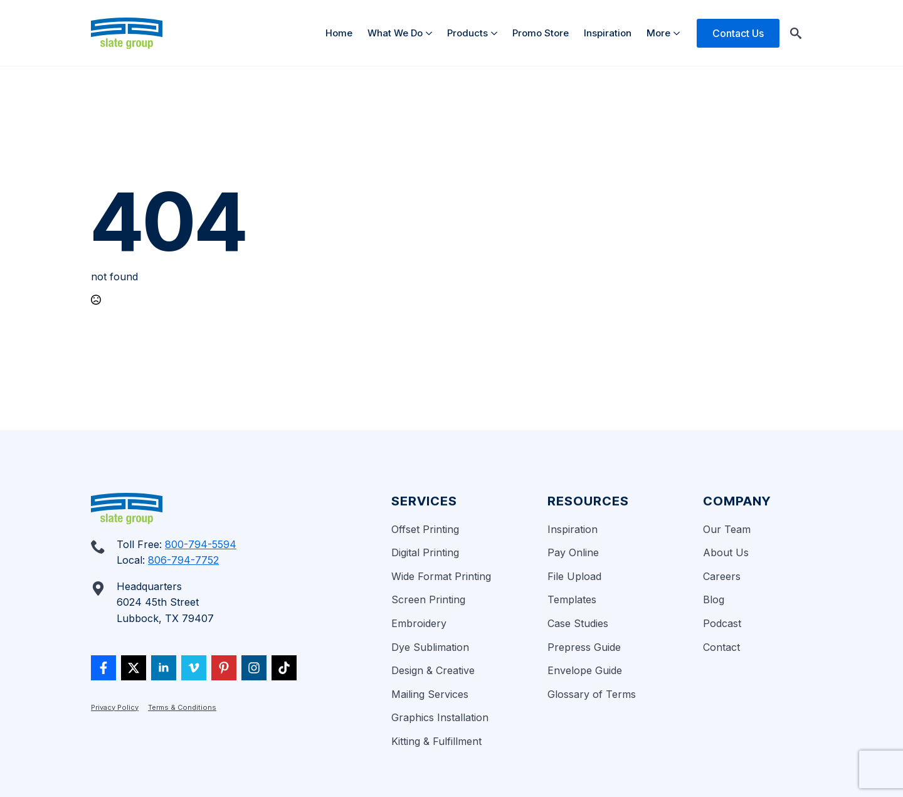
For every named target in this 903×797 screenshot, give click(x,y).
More (658, 33)
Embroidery (418, 623)
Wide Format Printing (441, 576)
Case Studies (577, 623)
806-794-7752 (183, 560)
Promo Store (540, 33)
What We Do (395, 33)
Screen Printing (428, 599)
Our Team (727, 529)
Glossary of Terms (591, 694)
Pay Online (573, 552)
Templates (571, 599)
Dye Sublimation (430, 647)
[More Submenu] (678, 33)
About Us (726, 552)
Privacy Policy (115, 707)
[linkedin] (163, 667)
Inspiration (607, 33)
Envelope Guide (584, 670)
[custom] (103, 667)
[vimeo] (193, 667)
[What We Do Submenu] (431, 33)
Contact (721, 647)
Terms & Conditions (182, 707)
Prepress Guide (584, 647)
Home (338, 33)
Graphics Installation (439, 717)
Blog (713, 599)
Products (467, 33)
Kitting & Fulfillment (436, 741)
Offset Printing (425, 529)
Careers (722, 576)
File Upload (574, 576)
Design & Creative (433, 670)
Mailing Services (429, 694)
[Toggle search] (795, 33)
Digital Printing (425, 552)
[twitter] (133, 667)
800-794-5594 (200, 544)
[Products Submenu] (496, 33)
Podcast (722, 623)
